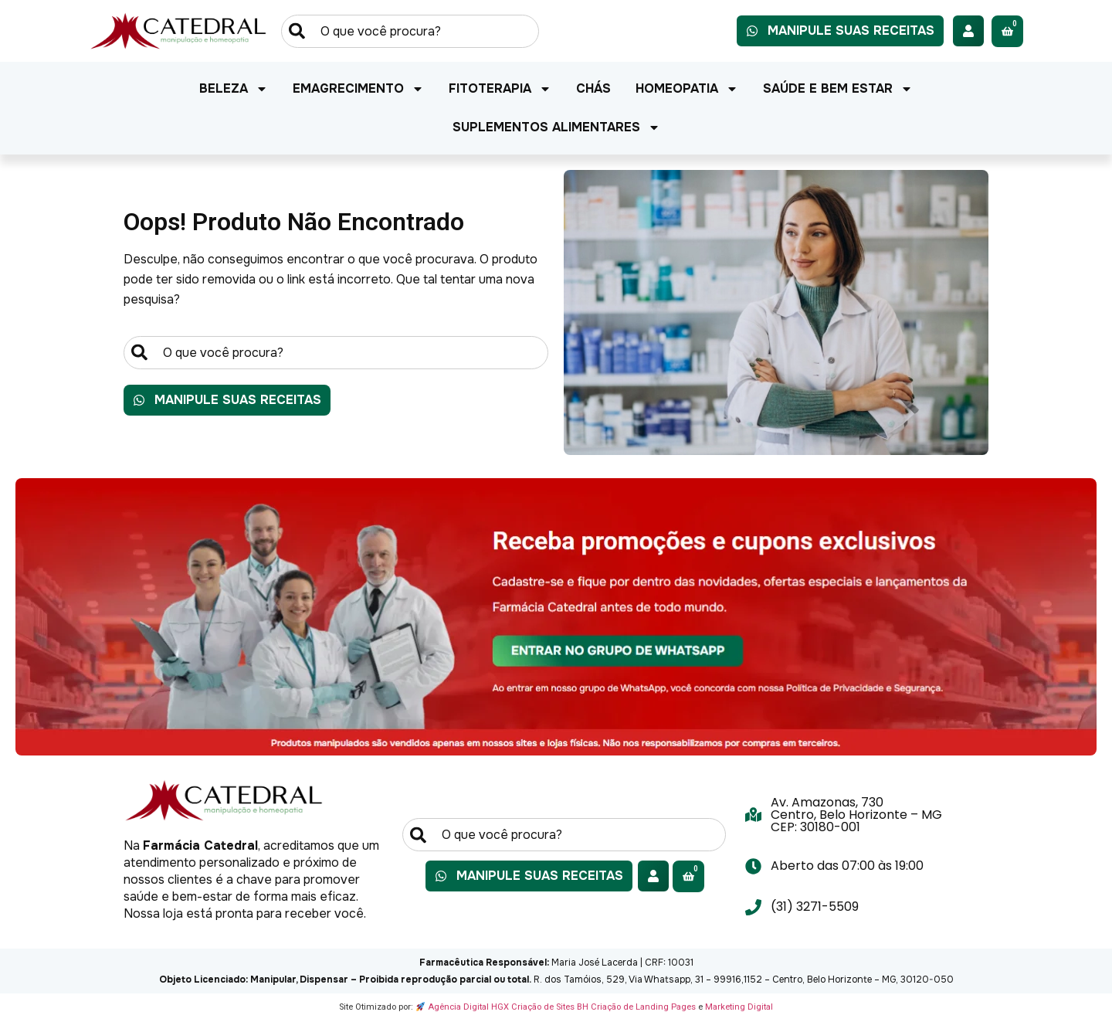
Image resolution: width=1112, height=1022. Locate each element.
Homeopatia (687, 89)
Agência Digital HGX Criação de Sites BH (508, 1007)
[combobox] (410, 31)
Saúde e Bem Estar (838, 89)
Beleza (233, 89)
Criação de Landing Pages (643, 1007)
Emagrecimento (358, 89)
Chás (593, 88)
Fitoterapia (500, 89)
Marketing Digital (739, 1007)
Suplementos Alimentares (556, 127)
